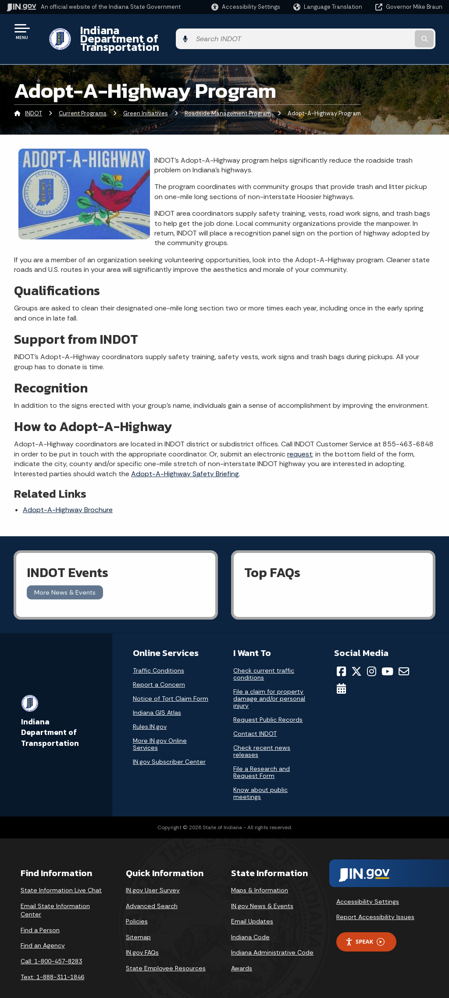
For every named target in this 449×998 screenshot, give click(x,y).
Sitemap (138, 922)
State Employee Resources (166, 953)
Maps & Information (259, 875)
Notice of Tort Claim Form (170, 684)
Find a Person (40, 915)
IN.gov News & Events (262, 891)
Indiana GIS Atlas (157, 698)
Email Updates (252, 906)
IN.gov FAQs (142, 937)
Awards (241, 953)
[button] (245, 7)
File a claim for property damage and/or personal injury (269, 684)
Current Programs (83, 98)
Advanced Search (152, 891)
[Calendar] (341, 673)
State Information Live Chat (61, 875)
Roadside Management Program (228, 98)
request (299, 438)
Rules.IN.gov (150, 712)
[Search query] (393, 31)
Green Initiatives (145, 98)
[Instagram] (371, 656)
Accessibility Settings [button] (367, 886)
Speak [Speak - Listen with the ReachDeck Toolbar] (365, 927)
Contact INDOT (255, 719)
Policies (137, 906)
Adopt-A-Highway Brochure (68, 494)
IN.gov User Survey (153, 875)
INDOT (33, 98)
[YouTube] (387, 656)
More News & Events (65, 577)
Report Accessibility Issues (375, 902)
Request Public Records (268, 705)
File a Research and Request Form (261, 757)
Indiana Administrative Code (272, 937)
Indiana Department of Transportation (171, 31)
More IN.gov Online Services (160, 729)
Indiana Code (250, 922)
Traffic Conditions (158, 655)
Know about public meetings (260, 778)
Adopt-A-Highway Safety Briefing (185, 458)
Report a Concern (159, 670)
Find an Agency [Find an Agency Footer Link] (43, 930)
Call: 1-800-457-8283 (51, 946)
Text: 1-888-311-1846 (52, 962)
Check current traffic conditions (263, 659)
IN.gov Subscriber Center (169, 747)
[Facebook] (341, 656)
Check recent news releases (261, 736)
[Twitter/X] (356, 656)
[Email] (404, 656)
